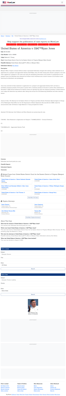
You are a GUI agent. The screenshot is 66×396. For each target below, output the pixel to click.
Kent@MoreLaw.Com (42, 38)
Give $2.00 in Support (22, 44)
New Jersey (57, 394)
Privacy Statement (55, 389)
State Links (37, 390)
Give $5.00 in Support (32, 44)
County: (3, 283)
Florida (27, 394)
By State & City (5, 385)
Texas (18, 394)
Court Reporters (38, 387)
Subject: (3, 252)
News (35, 385)
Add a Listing (4, 390)
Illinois (30, 394)
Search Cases (21, 385)
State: (2, 263)
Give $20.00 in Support (54, 44)
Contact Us (53, 387)
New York (22, 394)
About (52, 385)
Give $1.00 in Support (11, 44)
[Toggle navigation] (62, 2)
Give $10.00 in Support (43, 44)
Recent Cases (20, 387)
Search (33, 268)
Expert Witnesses (38, 389)
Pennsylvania (36, 394)
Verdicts (8, 36)
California (13, 394)
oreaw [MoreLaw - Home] (9, 2)
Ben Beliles (15, 65)
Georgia (44, 394)
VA (12, 36)
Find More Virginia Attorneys (33, 217)
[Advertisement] (33, 24)
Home (2, 36)
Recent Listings (5, 389)
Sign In (52, 390)
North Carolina (50, 394)
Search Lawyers (5, 387)
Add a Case (20, 390)
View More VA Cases (33, 197)
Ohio (41, 394)
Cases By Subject (22, 389)
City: (2, 257)
